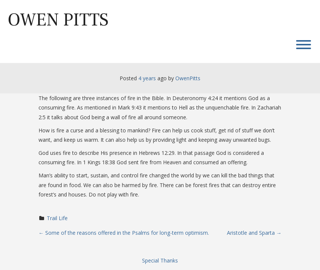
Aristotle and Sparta (254, 232)
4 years (147, 78)
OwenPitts (187, 78)
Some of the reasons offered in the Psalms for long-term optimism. (124, 232)
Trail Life (57, 218)
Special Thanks (160, 260)
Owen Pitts (58, 20)
